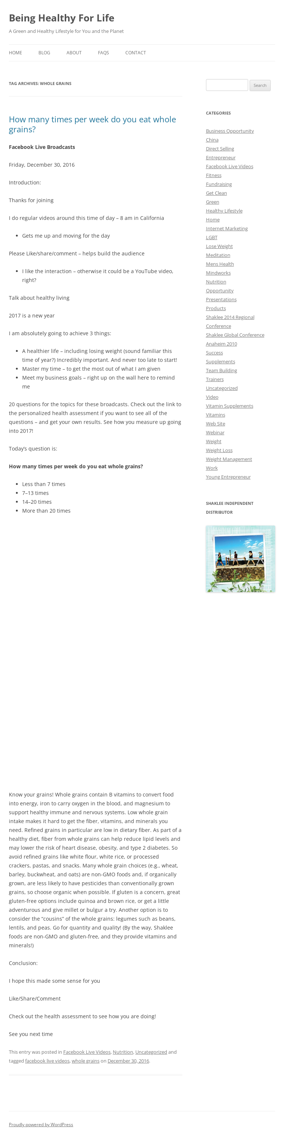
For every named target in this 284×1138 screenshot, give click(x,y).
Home (15, 53)
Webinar (215, 432)
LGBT (211, 237)
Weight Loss (219, 450)
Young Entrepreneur (228, 476)
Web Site (215, 423)
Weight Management (229, 459)
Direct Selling (220, 148)
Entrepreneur (221, 157)
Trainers (215, 379)
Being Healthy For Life (61, 17)
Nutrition (123, 1052)
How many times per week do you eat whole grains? (92, 123)
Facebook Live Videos (87, 1052)
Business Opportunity (230, 131)
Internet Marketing (227, 228)
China (212, 139)
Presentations (221, 299)
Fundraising (219, 184)
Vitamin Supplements (229, 405)
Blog (44, 53)
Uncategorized (151, 1052)
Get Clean (216, 193)
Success (214, 352)
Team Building (221, 370)
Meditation (218, 255)
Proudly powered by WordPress (41, 1124)
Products (216, 308)
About (74, 53)
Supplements (220, 361)
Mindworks (218, 272)
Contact (135, 53)
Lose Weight (219, 246)
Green (212, 201)
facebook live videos (47, 1060)
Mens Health (220, 264)
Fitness (214, 175)
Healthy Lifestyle (224, 210)
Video (212, 397)
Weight (214, 441)
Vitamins (215, 414)
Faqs (103, 53)
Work (212, 468)
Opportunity (220, 290)
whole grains (85, 1060)
